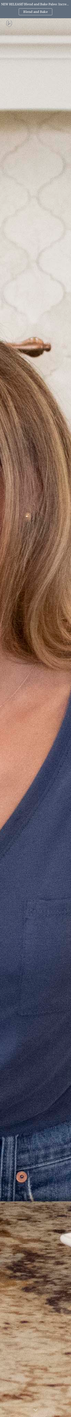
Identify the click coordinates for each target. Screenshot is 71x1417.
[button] (35, 1410)
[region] (35, 9)
